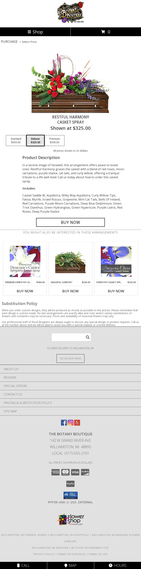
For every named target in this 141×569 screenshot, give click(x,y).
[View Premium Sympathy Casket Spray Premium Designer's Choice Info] (25, 261)
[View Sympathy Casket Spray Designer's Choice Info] (116, 261)
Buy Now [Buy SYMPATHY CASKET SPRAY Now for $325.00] (116, 291)
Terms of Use (98, 554)
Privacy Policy (44, 554)
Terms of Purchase (71, 554)
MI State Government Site (90, 547)
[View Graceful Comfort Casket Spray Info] (70, 261)
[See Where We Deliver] (70, 358)
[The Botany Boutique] (70, 22)
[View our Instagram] (70, 424)
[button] (71, 495)
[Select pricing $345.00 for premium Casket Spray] (54, 140)
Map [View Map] (70, 565)
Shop (35, 32)
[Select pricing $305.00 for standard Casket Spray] (16, 140)
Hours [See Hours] (117, 565)
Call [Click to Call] (23, 565)
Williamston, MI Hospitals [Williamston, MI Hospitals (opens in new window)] (69, 535)
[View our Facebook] (64, 424)
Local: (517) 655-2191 (70, 453)
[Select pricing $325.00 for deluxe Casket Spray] (35, 140)
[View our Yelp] (77, 424)
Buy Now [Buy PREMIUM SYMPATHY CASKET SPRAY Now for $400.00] (25, 291)
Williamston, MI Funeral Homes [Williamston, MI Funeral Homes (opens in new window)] (24, 535)
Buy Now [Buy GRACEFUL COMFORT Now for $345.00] (70, 291)
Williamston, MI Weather (50, 547)
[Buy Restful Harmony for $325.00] (70, 222)
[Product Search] (71, 337)
